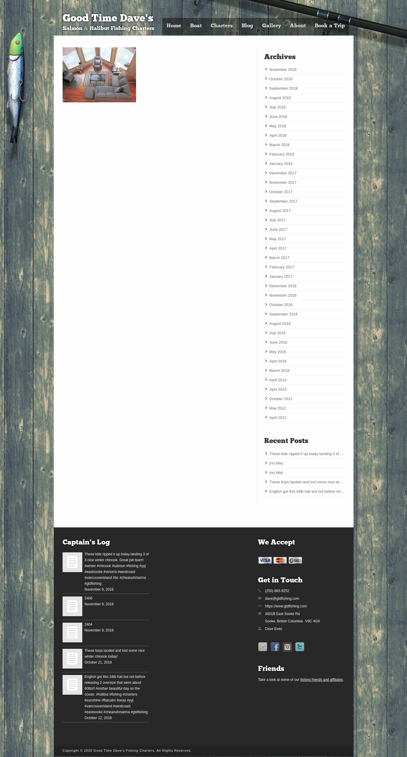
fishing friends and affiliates (321, 680)
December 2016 (283, 286)
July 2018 (277, 107)
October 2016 (281, 305)
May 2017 (277, 239)
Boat (196, 26)
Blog (247, 26)
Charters (222, 26)
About (298, 26)
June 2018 (278, 116)
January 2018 (281, 163)
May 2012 (277, 408)
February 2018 (281, 154)
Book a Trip (330, 26)
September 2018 (283, 88)
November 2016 (283, 295)
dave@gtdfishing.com (282, 598)
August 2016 (280, 323)
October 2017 (281, 192)
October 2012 (281, 399)
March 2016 (279, 370)
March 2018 (279, 145)
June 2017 (278, 229)
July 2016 (277, 333)
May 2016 (277, 352)
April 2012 (278, 417)
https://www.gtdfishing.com (286, 606)
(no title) (276, 463)
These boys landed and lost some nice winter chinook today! (320, 482)
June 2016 (278, 342)
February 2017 (281, 267)
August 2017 (280, 210)
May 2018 (277, 126)
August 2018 (280, 98)
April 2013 (278, 389)
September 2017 (283, 201)
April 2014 (278, 380)
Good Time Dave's (108, 19)
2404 (89, 624)
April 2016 (278, 361)
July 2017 (277, 220)
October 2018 (281, 79)
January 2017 (281, 276)
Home (174, 26)
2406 (89, 598)
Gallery (271, 26)
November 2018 (283, 69)
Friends (271, 669)
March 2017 (279, 257)
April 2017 (278, 248)
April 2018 (278, 135)
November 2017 (283, 182)
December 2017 (283, 173)
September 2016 (283, 314)
